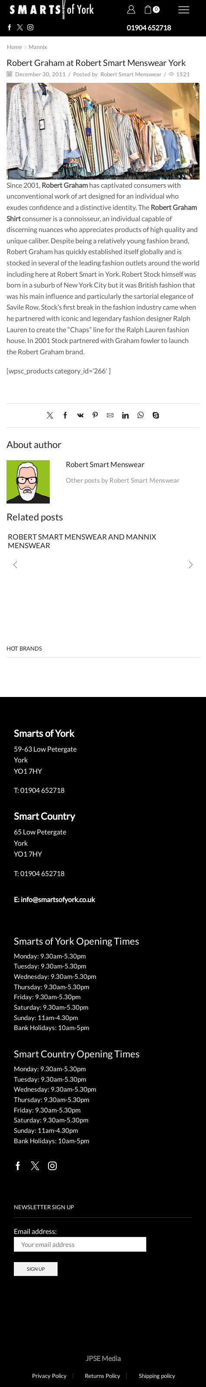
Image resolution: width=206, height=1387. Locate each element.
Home (14, 46)
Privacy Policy (49, 1376)
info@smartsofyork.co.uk (58, 899)
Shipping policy (157, 1376)
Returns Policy (102, 1376)
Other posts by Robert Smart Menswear (123, 480)
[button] (15, 564)
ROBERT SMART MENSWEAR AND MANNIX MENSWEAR (82, 541)
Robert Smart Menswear (130, 74)
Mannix (38, 46)
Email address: (80, 1239)
